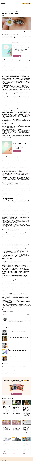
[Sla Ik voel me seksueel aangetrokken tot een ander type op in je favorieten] (10, 437)
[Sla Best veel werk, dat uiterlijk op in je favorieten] (10, 401)
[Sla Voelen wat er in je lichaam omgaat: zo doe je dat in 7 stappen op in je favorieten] (6, 349)
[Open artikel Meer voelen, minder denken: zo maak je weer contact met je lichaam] (16, 345)
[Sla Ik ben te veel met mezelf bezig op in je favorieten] (20, 420)
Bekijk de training (17, 56)
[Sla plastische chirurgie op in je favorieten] (29, 420)
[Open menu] (31, 3)
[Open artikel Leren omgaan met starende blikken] (16, 445)
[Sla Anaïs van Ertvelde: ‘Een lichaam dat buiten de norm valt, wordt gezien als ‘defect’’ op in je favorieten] (6, 337)
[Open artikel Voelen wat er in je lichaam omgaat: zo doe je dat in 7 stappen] (16, 351)
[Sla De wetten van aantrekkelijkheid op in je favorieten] (4, 31)
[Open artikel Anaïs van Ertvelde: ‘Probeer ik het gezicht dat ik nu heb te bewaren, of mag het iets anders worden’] (26, 409)
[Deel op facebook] (27, 314)
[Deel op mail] (28, 314)
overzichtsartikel (20, 97)
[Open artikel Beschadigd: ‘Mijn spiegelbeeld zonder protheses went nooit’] (26, 445)
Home (3, 11)
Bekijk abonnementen (26, 3)
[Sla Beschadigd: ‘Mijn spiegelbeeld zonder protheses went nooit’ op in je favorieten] (29, 437)
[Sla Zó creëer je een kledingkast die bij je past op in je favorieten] (20, 401)
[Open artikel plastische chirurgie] (26, 428)
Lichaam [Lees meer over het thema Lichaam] (5, 311)
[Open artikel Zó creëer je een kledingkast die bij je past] (16, 409)
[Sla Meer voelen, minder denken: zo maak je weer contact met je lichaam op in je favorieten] (6, 343)
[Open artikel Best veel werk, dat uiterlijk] (6, 409)
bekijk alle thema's (10, 311)
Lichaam (9, 11)
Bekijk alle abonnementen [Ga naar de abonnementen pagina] (16, 393)
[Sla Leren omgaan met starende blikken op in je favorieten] (20, 437)
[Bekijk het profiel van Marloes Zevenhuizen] (6, 16)
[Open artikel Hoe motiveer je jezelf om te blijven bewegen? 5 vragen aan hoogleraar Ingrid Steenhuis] (16, 332)
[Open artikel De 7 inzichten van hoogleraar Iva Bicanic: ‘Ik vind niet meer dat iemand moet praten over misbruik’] (16, 358)
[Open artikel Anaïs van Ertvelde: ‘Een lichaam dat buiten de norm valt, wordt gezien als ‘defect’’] (16, 338)
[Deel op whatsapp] (30, 314)
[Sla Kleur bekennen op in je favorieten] (10, 420)
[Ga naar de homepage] (3, 3)
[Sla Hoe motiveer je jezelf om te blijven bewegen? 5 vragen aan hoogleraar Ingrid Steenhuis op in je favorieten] (6, 330)
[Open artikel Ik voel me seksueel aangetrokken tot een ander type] (6, 445)
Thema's (6, 11)
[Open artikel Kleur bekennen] (6, 428)
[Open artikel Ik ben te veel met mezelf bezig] (16, 428)
